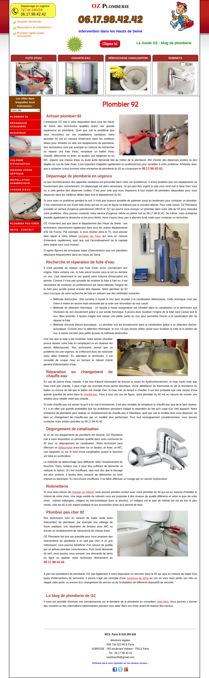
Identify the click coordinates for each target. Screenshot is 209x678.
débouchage (128, 58)
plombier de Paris (90, 236)
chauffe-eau (80, 58)
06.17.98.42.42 (110, 19)
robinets (175, 58)
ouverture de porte (138, 578)
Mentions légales (120, 640)
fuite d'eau (33, 58)
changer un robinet (83, 492)
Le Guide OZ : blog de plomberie (164, 43)
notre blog (163, 601)
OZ (110, 5)
